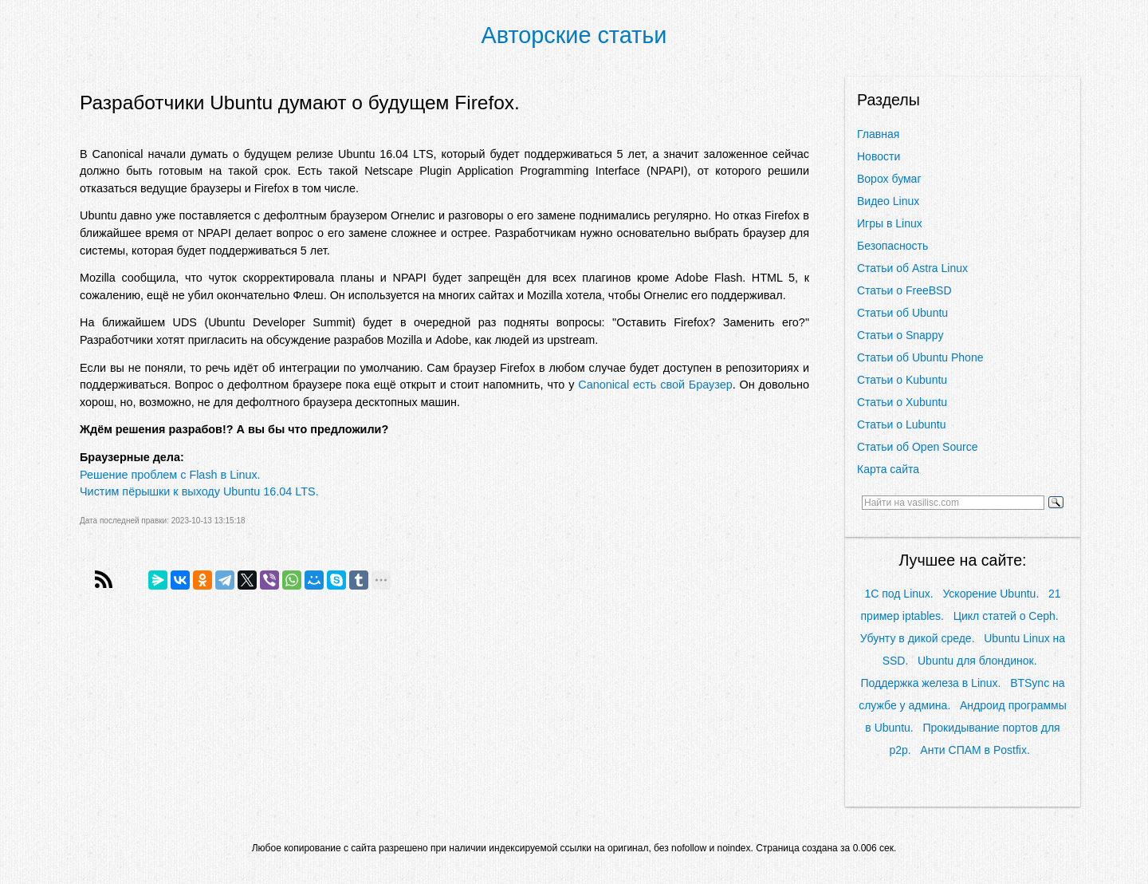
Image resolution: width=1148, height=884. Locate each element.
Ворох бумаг (889, 178)
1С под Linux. (898, 593)
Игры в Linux (889, 223)
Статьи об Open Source (917, 446)
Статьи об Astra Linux (912, 268)
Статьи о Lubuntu (901, 424)
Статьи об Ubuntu (902, 312)
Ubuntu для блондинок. (977, 660)
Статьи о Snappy (900, 335)
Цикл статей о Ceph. (1006, 616)
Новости (878, 156)
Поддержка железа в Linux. (930, 683)
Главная (878, 134)
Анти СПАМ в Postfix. (974, 750)
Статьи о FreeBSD (904, 290)
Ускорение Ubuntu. (990, 593)
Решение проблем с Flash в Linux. (170, 474)
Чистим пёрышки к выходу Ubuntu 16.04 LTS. (199, 491)
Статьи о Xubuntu (902, 402)
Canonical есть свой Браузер (655, 384)
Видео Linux (888, 201)
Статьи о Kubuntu (902, 379)
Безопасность (892, 245)
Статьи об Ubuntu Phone (920, 357)
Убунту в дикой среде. (917, 638)
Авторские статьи (574, 35)
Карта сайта (888, 469)
